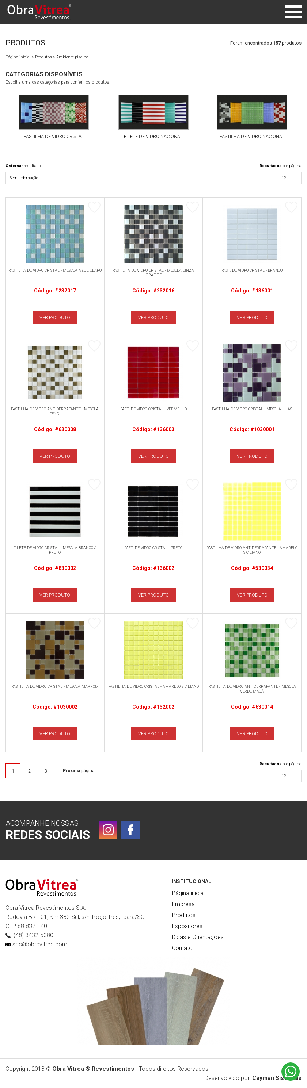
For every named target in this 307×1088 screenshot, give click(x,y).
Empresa (183, 904)
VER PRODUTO (54, 317)
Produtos (43, 57)
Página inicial (18, 57)
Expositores (187, 926)
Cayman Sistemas (277, 1077)
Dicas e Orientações (198, 937)
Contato (182, 948)
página (79, 770)
